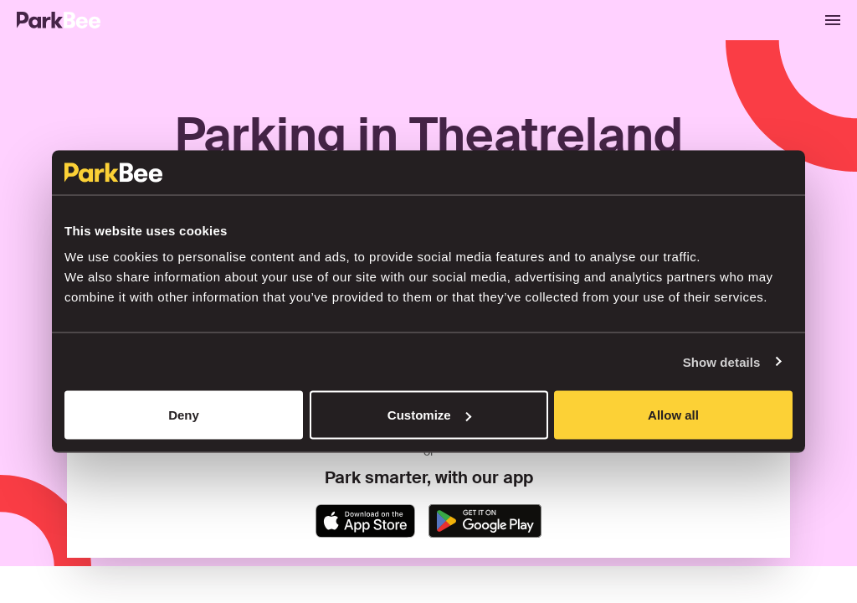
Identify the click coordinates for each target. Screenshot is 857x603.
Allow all (673, 415)
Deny (183, 415)
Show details (722, 361)
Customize (429, 415)
